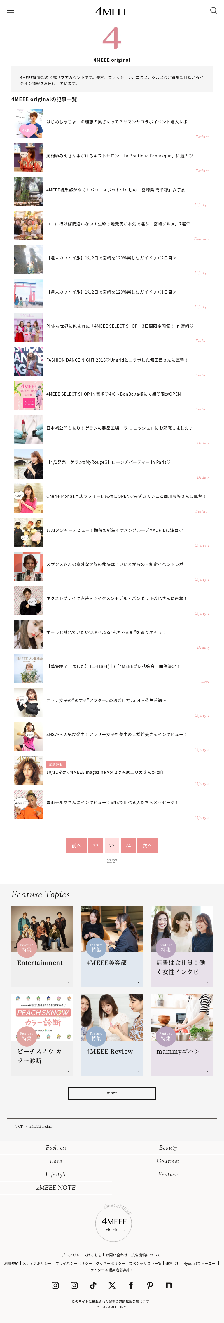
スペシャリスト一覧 (145, 1263)
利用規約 (11, 1263)
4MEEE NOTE (56, 1188)
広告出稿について (145, 1254)
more (112, 1093)
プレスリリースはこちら (82, 1254)
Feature (168, 1175)
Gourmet (168, 1161)
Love (56, 1161)
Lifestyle (56, 1175)
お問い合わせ (117, 1254)
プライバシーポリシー (73, 1263)
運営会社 (172, 1263)
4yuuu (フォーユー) (200, 1263)
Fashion (56, 1148)
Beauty (168, 1148)
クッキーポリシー (110, 1263)
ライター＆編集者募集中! (111, 1269)
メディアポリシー (37, 1263)
